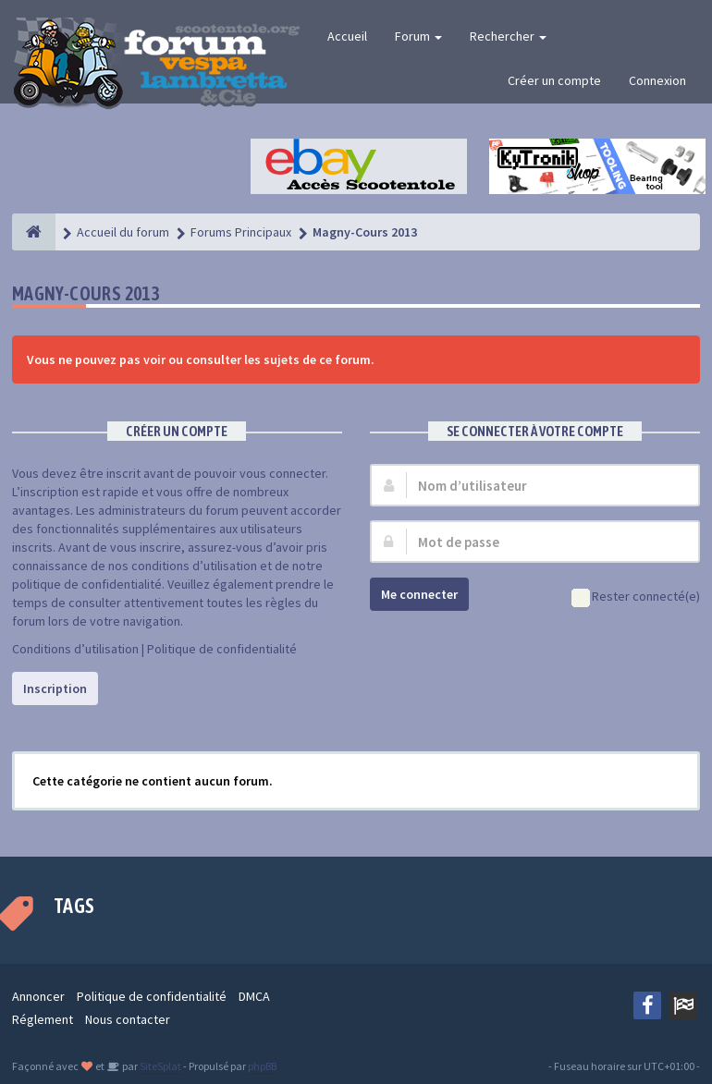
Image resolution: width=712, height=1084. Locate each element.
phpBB (262, 1066)
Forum (418, 36)
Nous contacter (127, 1019)
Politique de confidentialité (222, 648)
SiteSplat (159, 1066)
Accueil (347, 36)
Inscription (55, 688)
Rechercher (508, 36)
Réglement (42, 1019)
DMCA (254, 996)
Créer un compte (554, 80)
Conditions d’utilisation (75, 648)
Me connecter (419, 594)
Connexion (657, 80)
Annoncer (38, 996)
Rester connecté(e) (635, 597)
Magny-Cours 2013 (85, 293)
